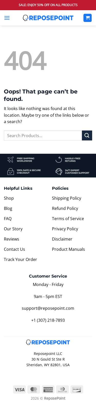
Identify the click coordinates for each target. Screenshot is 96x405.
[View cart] (87, 18)
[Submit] (87, 135)
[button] (7, 17)
